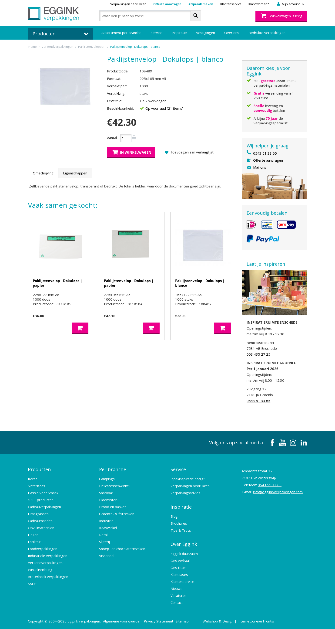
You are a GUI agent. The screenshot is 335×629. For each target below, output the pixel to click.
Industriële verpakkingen (47, 555)
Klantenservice (230, 4)
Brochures (179, 523)
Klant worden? (258, 4)
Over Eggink (184, 544)
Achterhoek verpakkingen (48, 576)
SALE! (32, 583)
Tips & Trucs (181, 530)
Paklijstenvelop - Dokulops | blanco (199, 283)
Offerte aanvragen (167, 4)
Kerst (32, 478)
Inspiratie (179, 32)
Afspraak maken (200, 4)
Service (156, 32)
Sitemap (182, 621)
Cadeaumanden (40, 520)
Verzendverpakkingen (45, 562)
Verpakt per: (117, 86)
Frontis (268, 621)
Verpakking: (116, 93)
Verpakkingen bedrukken (128, 4)
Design (228, 621)
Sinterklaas (36, 485)
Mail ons (259, 167)
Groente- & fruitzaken (116, 513)
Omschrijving (43, 173)
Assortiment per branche (121, 32)
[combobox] (150, 15)
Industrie (106, 520)
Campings (107, 478)
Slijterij (104, 541)
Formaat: (114, 78)
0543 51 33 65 (265, 153)
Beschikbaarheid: (120, 108)
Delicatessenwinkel (114, 485)
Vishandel (106, 555)
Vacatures (179, 595)
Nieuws (176, 588)
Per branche (112, 469)
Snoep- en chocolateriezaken (122, 548)
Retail (103, 534)
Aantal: (112, 137)
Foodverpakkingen (42, 548)
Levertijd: (114, 101)
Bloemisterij (108, 499)
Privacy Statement (158, 621)
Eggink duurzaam (184, 553)
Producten (39, 469)
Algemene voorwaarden (122, 621)
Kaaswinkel (108, 527)
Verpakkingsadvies (185, 492)
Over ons (231, 32)
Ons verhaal (180, 560)
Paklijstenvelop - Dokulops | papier (57, 283)
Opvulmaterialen (41, 527)
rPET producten (41, 499)
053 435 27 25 (258, 354)
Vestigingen (205, 32)
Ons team (178, 567)
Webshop (210, 621)
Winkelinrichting (40, 569)
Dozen (33, 534)
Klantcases (179, 574)
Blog (174, 516)
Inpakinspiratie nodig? (188, 478)
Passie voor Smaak (43, 492)
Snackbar (106, 492)
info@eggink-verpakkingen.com (278, 492)
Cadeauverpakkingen (44, 506)
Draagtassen (38, 513)
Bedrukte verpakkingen (266, 32)
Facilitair (34, 541)
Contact (177, 602)
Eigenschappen (75, 173)
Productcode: (117, 71)
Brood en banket (112, 506)
